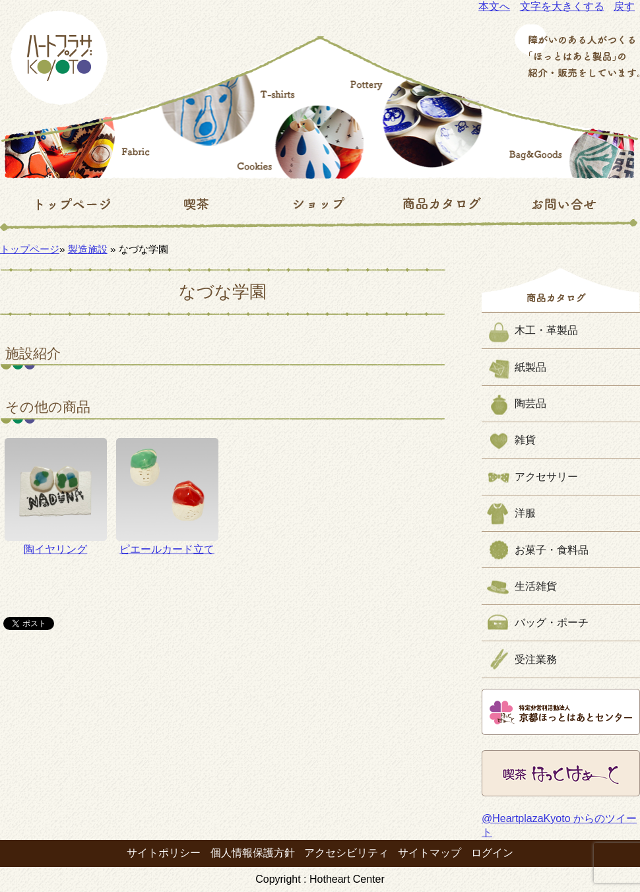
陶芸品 (530, 403)
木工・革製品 (546, 330)
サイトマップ (429, 852)
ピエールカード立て (167, 496)
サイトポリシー (164, 852)
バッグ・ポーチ (552, 622)
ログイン (492, 852)
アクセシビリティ (346, 852)
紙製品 (530, 367)
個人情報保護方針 (252, 852)
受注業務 (536, 659)
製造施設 (88, 249)
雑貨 (525, 439)
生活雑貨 (536, 586)
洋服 (525, 513)
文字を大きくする (562, 6)
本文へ (494, 6)
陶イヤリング (56, 496)
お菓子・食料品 (552, 550)
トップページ (29, 249)
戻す (624, 6)
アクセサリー (546, 476)
